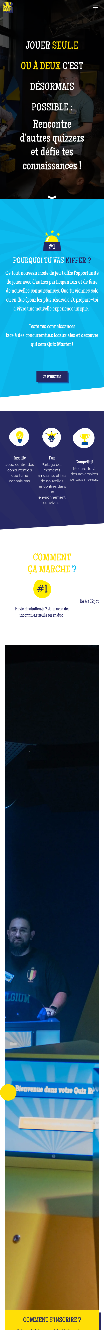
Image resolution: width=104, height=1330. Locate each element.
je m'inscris (52, 377)
